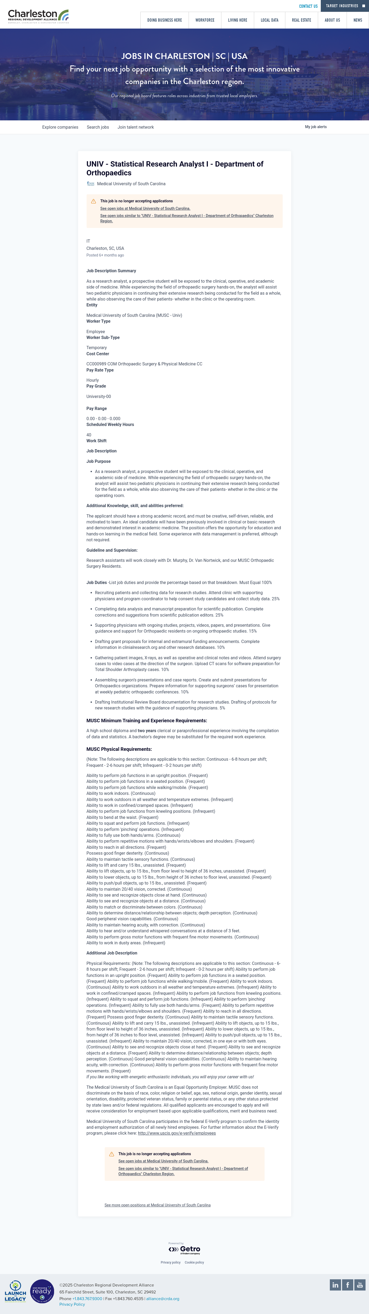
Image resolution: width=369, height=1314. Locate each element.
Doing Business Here (164, 20)
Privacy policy (170, 1262)
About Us (332, 20)
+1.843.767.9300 (87, 1298)
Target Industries (342, 5)
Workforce (205, 20)
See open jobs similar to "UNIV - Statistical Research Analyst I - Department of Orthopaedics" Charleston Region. (187, 218)
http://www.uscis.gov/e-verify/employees (177, 1133)
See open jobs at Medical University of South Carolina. (145, 208)
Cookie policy (194, 1262)
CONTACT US (308, 6)
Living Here (237, 20)
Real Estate (301, 20)
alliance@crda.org (162, 1298)
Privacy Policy (72, 1304)
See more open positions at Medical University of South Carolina (158, 1205)
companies (60, 127)
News (358, 20)
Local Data (269, 20)
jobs (98, 127)
